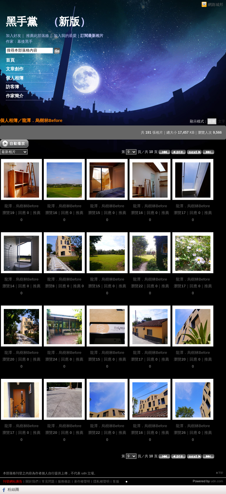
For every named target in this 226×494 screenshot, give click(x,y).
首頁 (10, 59)
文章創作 (14, 68)
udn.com (217, 481)
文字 (221, 121)
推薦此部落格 (37, 35)
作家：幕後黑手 (19, 41)
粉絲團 (13, 489)
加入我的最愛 (65, 35)
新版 (69, 22)
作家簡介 (14, 95)
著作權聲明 (82, 481)
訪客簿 (12, 86)
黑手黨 (22, 22)
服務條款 (64, 481)
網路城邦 (215, 4)
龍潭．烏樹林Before (42, 120)
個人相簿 (14, 77)
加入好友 (13, 35)
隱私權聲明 (101, 481)
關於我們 (32, 481)
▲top (219, 472)
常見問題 (48, 481)
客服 (116, 481)
